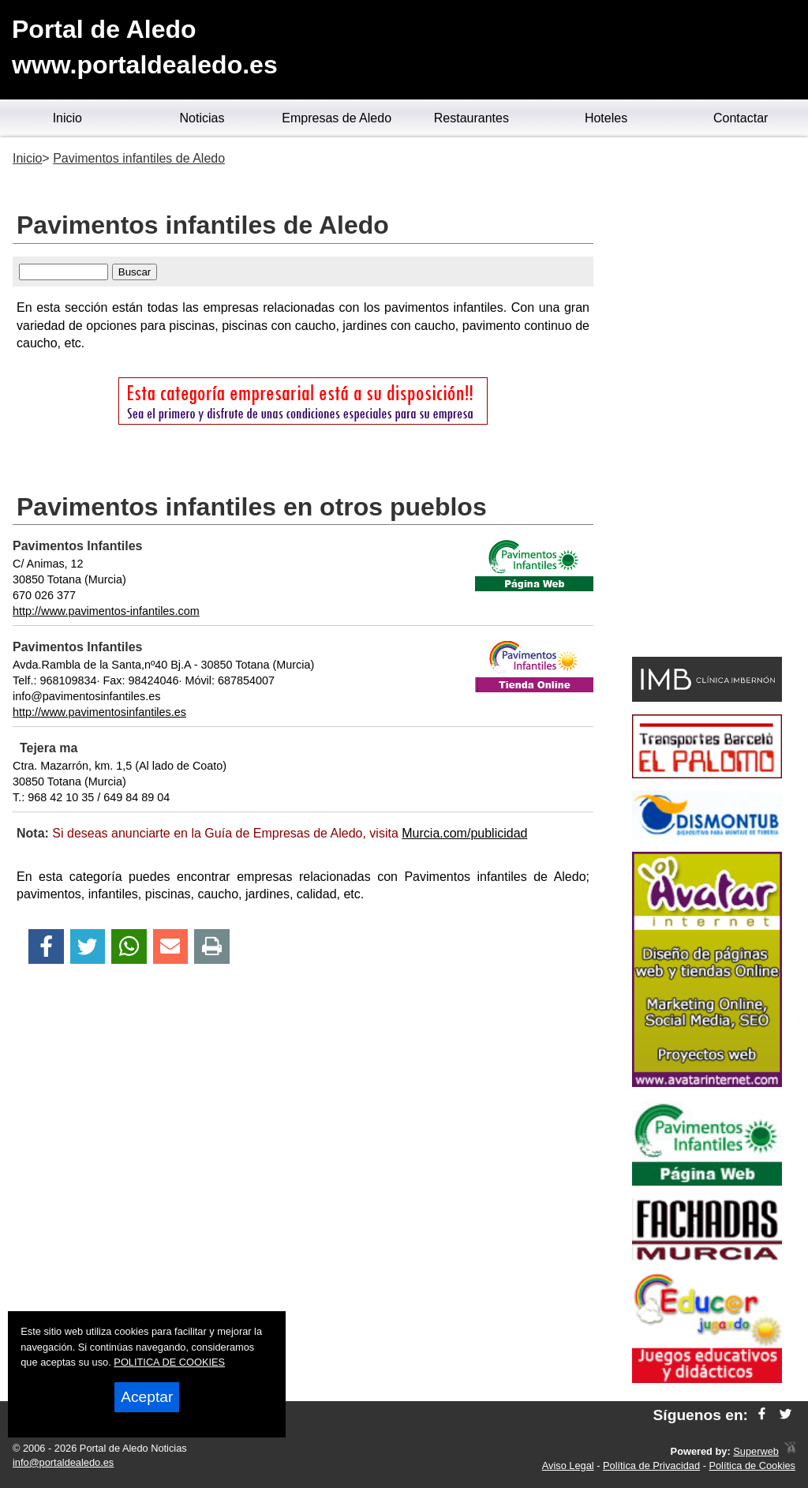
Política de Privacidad (651, 1465)
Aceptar (147, 1397)
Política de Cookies (752, 1465)
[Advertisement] (707, 399)
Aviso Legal (568, 1465)
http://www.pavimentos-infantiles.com (106, 611)
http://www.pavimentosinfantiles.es (99, 712)
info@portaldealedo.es (63, 1462)
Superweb (756, 1451)
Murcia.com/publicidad (464, 833)
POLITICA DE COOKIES (169, 1362)
